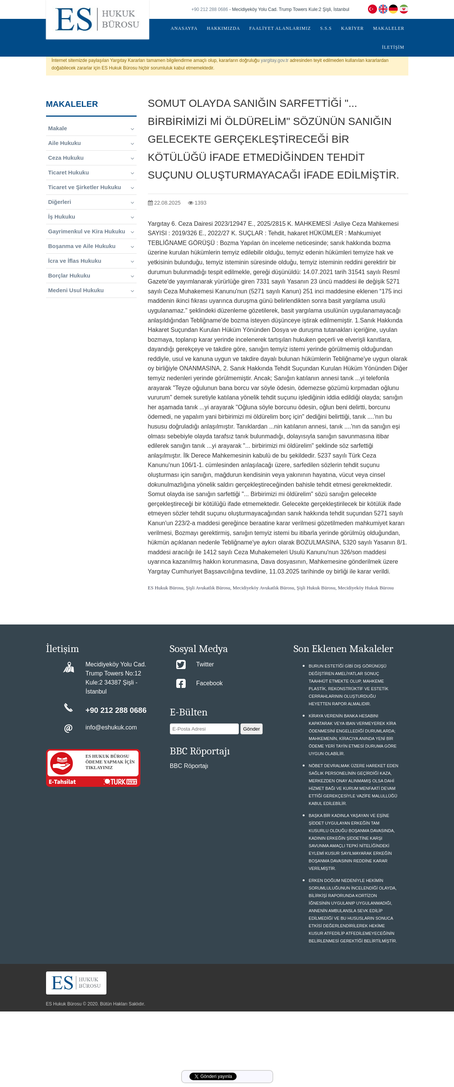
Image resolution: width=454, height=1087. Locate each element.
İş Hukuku (91, 216)
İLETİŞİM (393, 47)
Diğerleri (91, 202)
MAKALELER (389, 28)
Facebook (209, 683)
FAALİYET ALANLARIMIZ (280, 28)
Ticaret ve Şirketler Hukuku (91, 187)
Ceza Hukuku (91, 157)
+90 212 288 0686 (209, 9)
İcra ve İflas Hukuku (91, 260)
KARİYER (352, 28)
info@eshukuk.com (111, 727)
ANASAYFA (184, 28)
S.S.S (326, 28)
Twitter (205, 664)
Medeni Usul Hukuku (91, 290)
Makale (91, 128)
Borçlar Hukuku (91, 275)
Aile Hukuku (91, 143)
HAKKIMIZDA (223, 28)
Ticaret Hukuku (91, 172)
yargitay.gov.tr (275, 60)
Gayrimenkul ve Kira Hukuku (91, 231)
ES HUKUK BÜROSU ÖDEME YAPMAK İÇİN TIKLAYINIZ (110, 762)
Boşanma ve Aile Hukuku (91, 246)
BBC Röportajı (189, 766)
